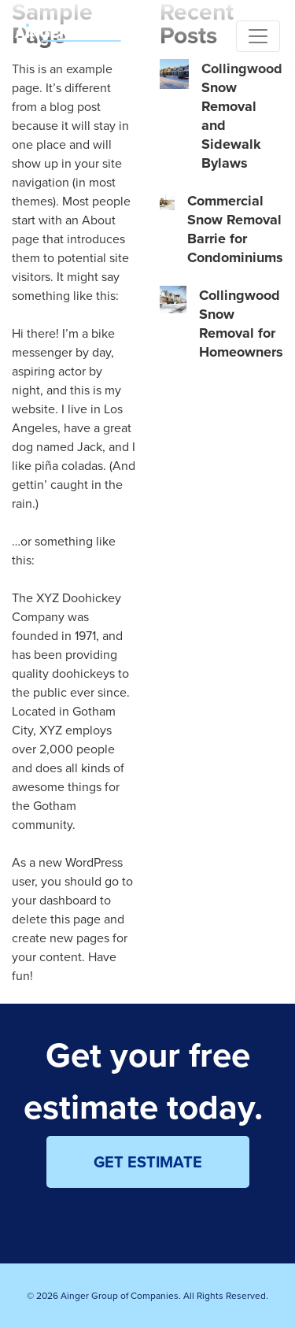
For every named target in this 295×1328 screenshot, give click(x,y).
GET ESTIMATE (148, 1161)
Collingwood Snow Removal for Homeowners (241, 323)
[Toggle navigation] (258, 36)
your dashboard (54, 899)
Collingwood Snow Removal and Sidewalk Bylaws (241, 115)
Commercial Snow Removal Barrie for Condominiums (235, 229)
